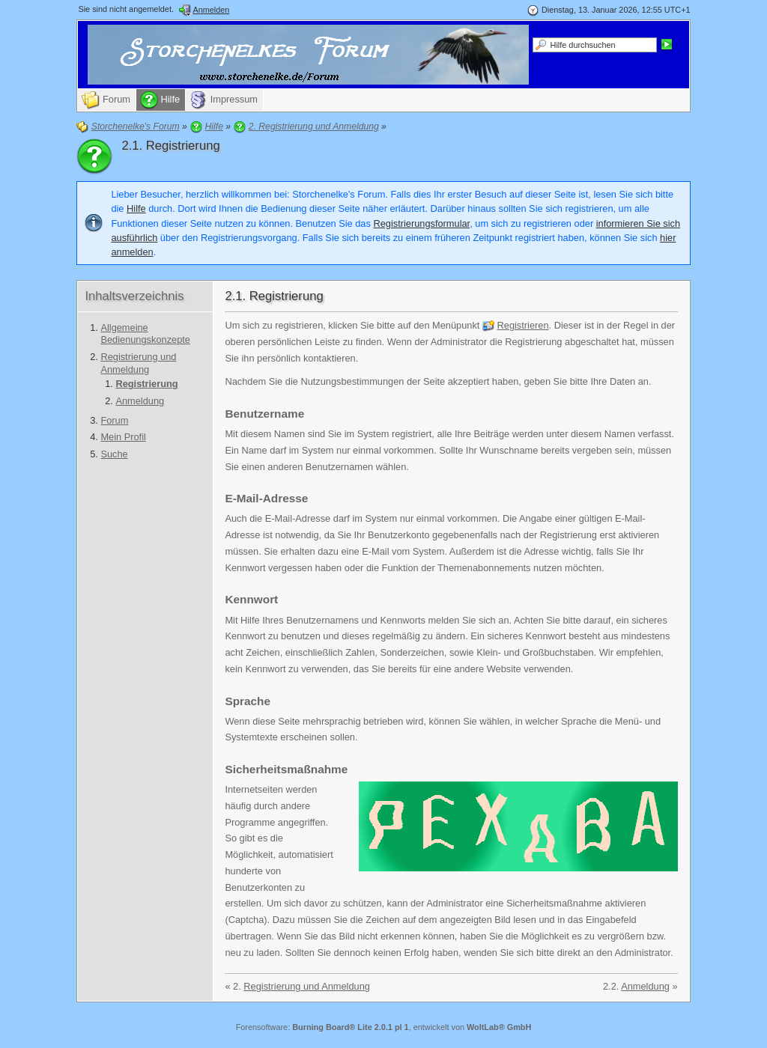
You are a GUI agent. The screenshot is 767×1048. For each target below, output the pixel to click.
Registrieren (523, 325)
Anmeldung (139, 400)
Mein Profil (122, 436)
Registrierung (146, 383)
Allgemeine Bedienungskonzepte (145, 334)
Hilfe (136, 208)
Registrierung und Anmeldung (138, 363)
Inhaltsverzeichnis (134, 296)
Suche (113, 454)
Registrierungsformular (421, 223)
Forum (114, 420)
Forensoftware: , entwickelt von (384, 1027)
